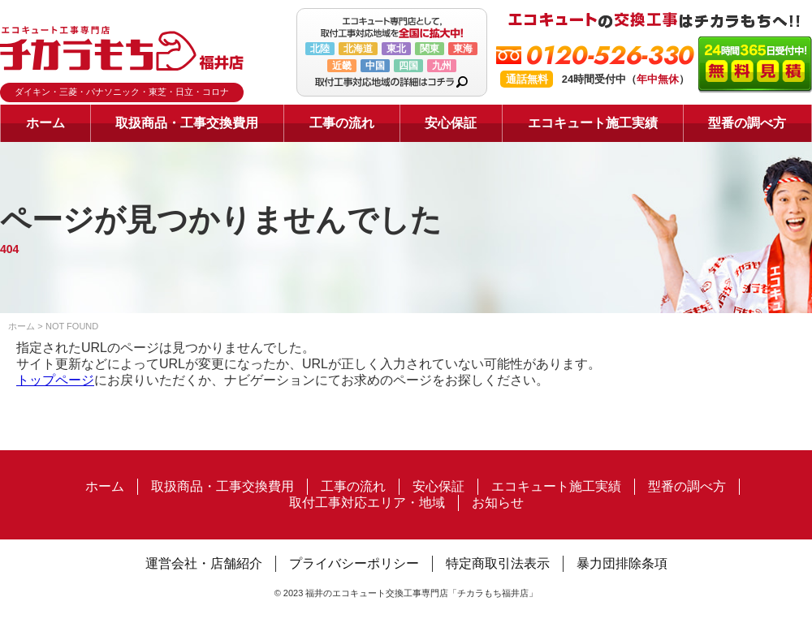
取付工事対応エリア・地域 (367, 502)
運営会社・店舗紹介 (203, 563)
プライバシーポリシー (354, 563)
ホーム (45, 123)
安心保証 (451, 123)
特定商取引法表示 (498, 563)
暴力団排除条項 (622, 563)
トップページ (55, 380)
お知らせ (498, 502)
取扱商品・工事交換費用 (186, 123)
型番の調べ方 (747, 123)
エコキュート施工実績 (593, 123)
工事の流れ (341, 123)
